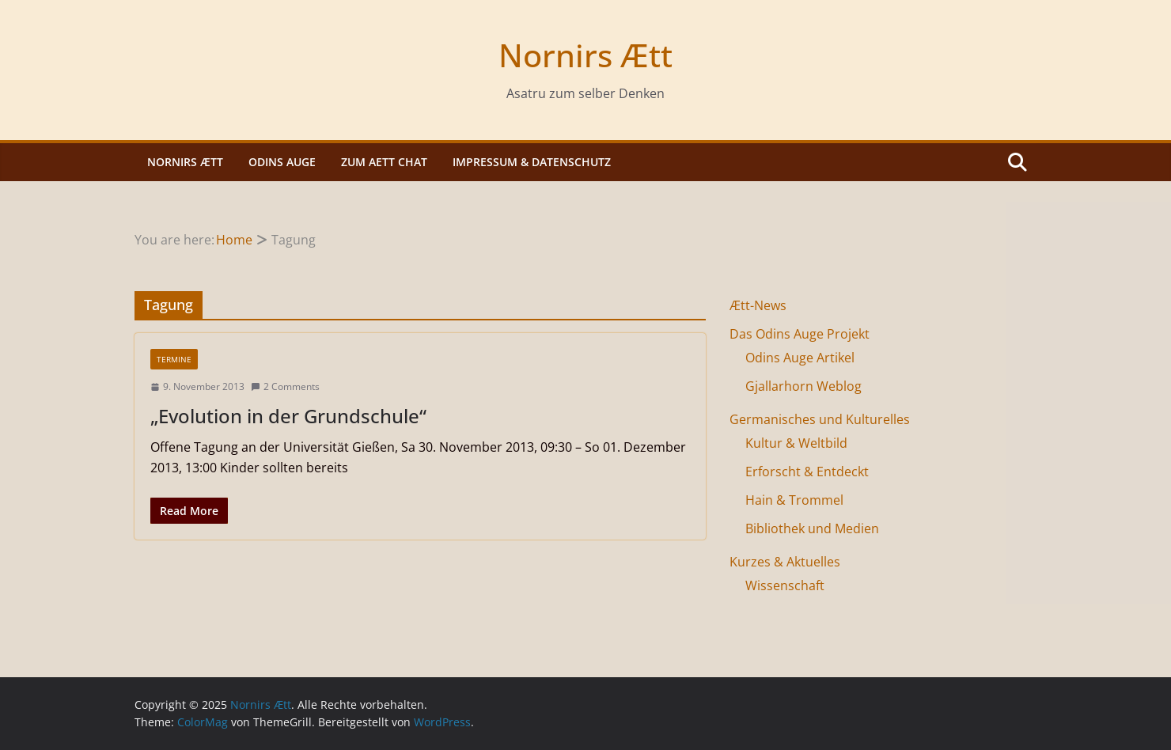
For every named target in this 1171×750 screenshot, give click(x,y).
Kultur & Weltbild (796, 443)
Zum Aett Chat (384, 161)
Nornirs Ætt (585, 55)
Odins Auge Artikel (800, 357)
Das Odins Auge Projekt (800, 334)
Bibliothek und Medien (812, 528)
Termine (174, 359)
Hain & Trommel (794, 500)
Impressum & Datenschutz (532, 161)
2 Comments (285, 386)
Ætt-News (758, 305)
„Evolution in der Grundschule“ (288, 416)
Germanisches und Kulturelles (820, 419)
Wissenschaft (784, 585)
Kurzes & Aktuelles (785, 561)
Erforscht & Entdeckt (807, 471)
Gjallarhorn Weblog (803, 386)
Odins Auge (282, 161)
